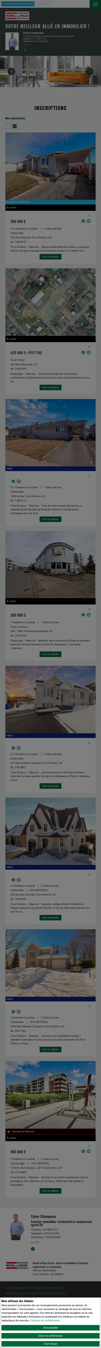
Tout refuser (50, 1343)
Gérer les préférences (50, 1335)
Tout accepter (50, 1327)
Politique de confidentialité (45, 1320)
